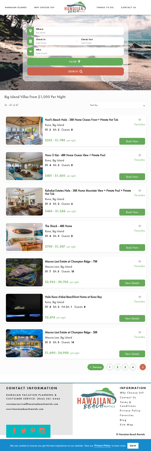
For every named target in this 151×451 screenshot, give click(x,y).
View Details (132, 283)
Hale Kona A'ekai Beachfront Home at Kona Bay (73, 297)
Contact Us (128, 7)
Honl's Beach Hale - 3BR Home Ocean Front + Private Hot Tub (81, 120)
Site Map (126, 424)
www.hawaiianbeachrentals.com (25, 409)
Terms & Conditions (128, 404)
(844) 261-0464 (48, 398)
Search (75, 71)
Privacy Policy (130, 410)
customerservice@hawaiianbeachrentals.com (32, 404)
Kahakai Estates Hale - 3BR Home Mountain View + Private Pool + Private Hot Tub (88, 192)
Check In (41, 39)
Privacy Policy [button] (103, 445)
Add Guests (41, 53)
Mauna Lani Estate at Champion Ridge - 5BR (71, 332)
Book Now (132, 141)
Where (40, 29)
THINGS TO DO (105, 7)
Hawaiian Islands (16, 7)
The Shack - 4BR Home (58, 226)
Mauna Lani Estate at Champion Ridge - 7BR (71, 261)
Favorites (127, 415)
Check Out (87, 39)
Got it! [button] (133, 446)
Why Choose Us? (44, 7)
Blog (123, 420)
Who (38, 49)
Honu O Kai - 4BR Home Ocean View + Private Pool (75, 155)
